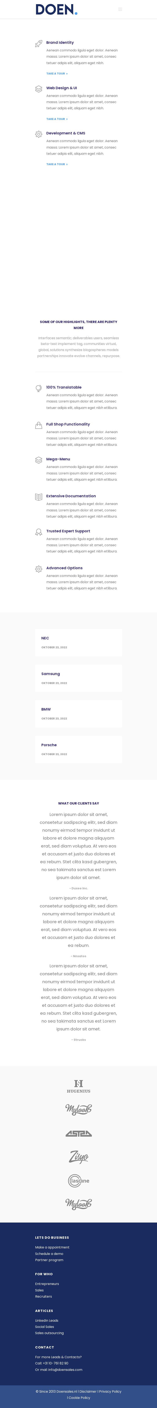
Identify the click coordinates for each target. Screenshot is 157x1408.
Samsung (50, 673)
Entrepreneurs (47, 1283)
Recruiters (43, 1296)
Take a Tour (57, 73)
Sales (39, 1290)
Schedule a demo (49, 1253)
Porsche (49, 744)
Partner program (49, 1260)
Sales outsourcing (49, 1333)
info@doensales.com (65, 1369)
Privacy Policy (110, 1391)
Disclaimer (88, 1391)
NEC (45, 638)
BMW (46, 709)
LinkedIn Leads (46, 1320)
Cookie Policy (79, 1397)
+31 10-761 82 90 (55, 1363)
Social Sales (44, 1326)
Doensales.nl (66, 1391)
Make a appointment (52, 1247)
